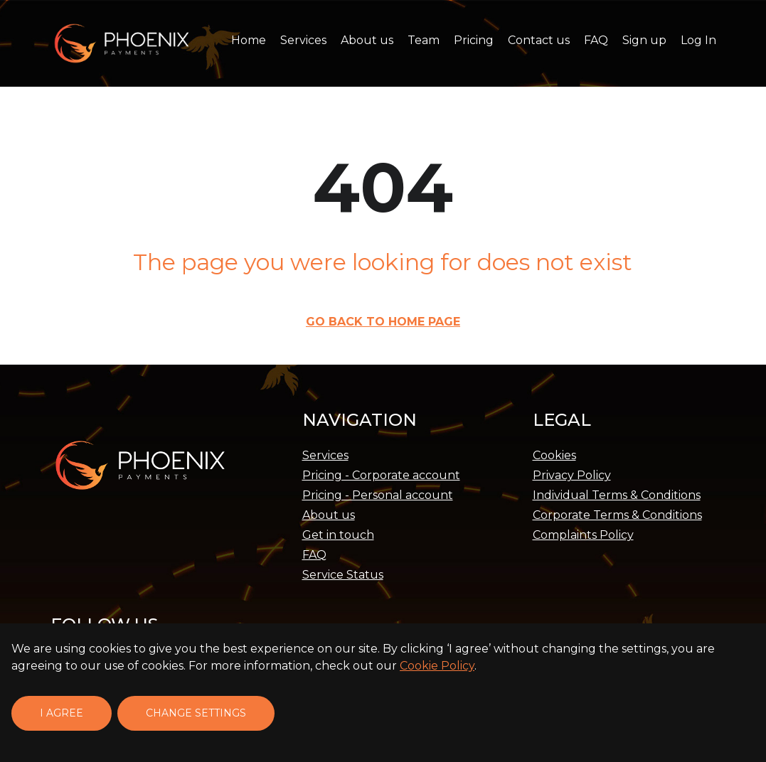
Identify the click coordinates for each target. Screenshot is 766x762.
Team (424, 40)
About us (367, 40)
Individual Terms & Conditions (617, 495)
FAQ (596, 40)
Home (248, 40)
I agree (61, 713)
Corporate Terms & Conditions (617, 515)
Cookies (554, 455)
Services (303, 40)
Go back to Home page (383, 321)
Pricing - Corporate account (381, 475)
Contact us (539, 40)
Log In (698, 40)
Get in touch (338, 535)
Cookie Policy (437, 665)
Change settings (196, 713)
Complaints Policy (583, 535)
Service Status (342, 574)
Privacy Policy (572, 475)
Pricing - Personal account (377, 495)
